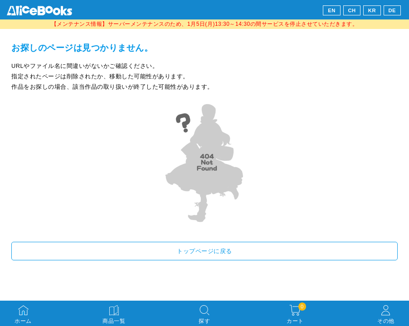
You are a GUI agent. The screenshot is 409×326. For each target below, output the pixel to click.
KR (372, 10)
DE (392, 10)
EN (332, 10)
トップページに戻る (204, 251)
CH (351, 10)
